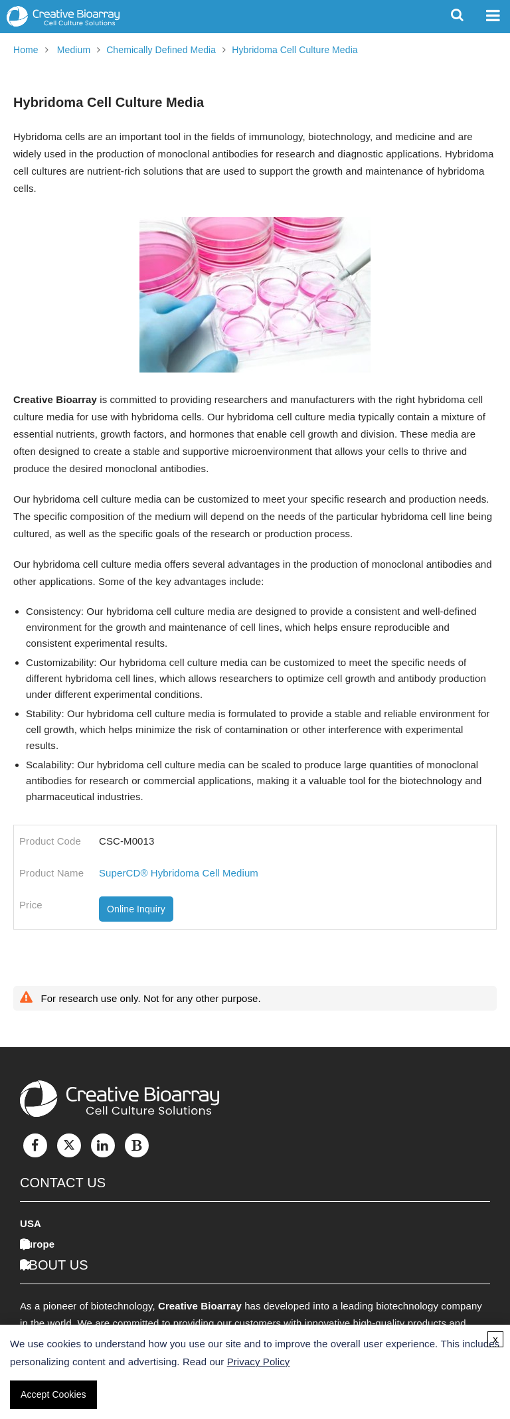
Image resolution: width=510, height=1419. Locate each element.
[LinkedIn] (103, 1145)
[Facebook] (35, 1145)
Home (26, 49)
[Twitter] (69, 1145)
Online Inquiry (136, 909)
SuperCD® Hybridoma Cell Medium (178, 872)
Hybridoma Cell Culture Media (295, 49)
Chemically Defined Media (161, 49)
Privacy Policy (258, 1361)
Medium (73, 49)
